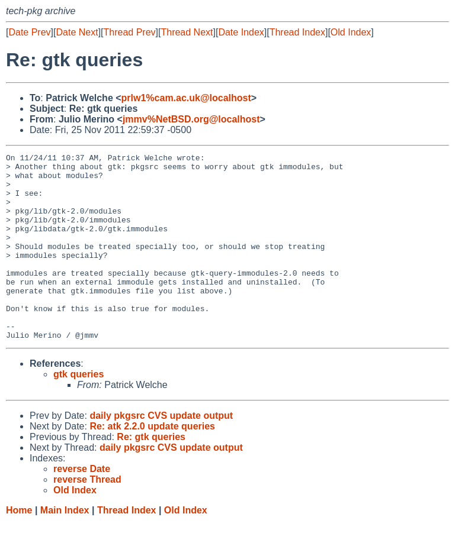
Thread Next (187, 32)
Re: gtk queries (151, 474)
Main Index (64, 547)
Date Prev (29, 32)
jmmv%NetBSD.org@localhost (191, 119)
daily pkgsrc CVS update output (161, 453)
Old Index (351, 32)
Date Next (77, 32)
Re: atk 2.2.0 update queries (152, 463)
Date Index (241, 32)
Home (19, 547)
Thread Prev (130, 32)
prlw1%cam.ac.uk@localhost (186, 98)
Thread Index (297, 32)
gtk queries (78, 411)
